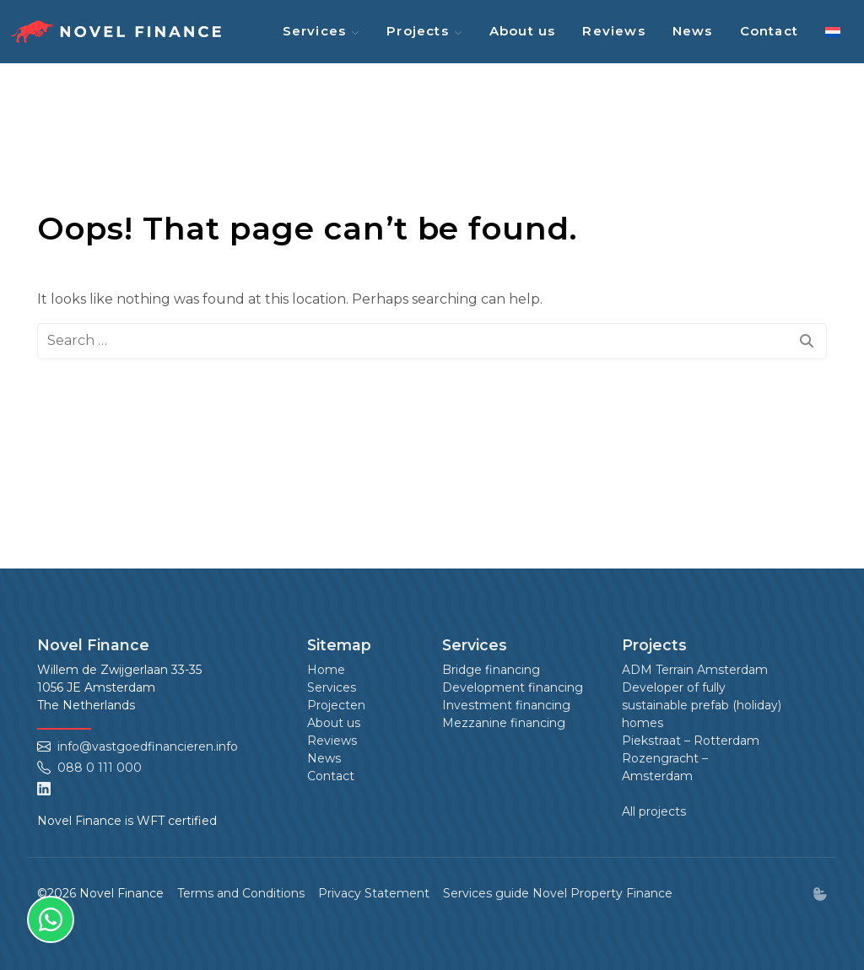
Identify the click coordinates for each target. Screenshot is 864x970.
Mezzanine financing (503, 722)
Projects (417, 31)
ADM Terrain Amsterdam (695, 669)
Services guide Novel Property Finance (557, 893)
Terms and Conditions (241, 893)
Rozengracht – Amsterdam (665, 767)
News (692, 31)
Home (326, 669)
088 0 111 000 (99, 767)
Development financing (512, 687)
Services (315, 31)
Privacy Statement (373, 893)
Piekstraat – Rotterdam (690, 740)
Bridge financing (491, 669)
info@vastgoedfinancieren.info (147, 746)
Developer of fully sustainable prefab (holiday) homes (701, 705)
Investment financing (506, 705)
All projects (654, 811)
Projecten (336, 705)
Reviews (613, 31)
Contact (769, 31)
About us (522, 31)
